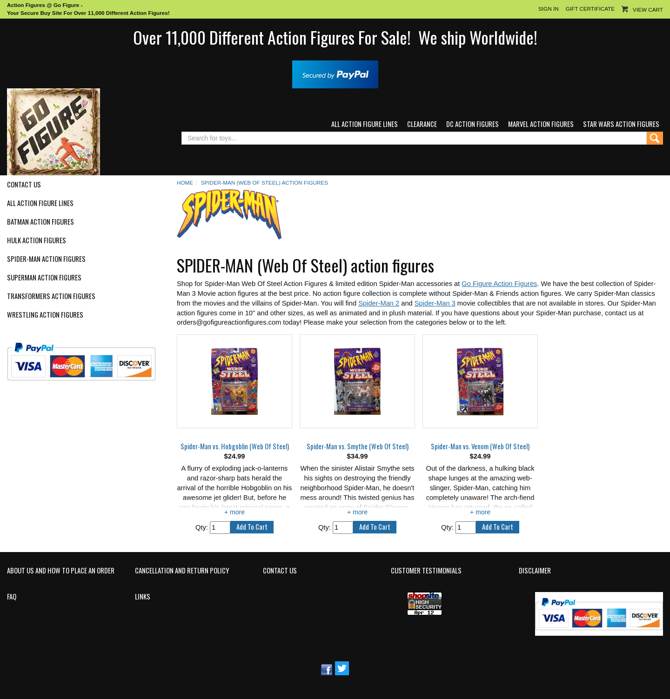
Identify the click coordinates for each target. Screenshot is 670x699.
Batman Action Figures (40, 221)
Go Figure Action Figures (499, 283)
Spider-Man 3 (435, 303)
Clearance (422, 124)
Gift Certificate (590, 9)
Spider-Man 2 (378, 303)
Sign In (548, 9)
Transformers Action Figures (51, 296)
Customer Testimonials (426, 570)
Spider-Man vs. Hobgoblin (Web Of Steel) (235, 446)
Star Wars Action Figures (621, 124)
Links (142, 596)
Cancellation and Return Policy (182, 570)
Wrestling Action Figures (45, 315)
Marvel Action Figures (541, 124)
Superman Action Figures (44, 277)
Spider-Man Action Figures (46, 259)
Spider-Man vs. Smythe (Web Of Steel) (358, 446)
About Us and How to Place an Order (60, 570)
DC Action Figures (472, 124)
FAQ (11, 596)
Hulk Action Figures (36, 240)
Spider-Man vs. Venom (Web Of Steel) (480, 446)
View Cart (648, 10)
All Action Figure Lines (364, 124)
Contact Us (24, 184)
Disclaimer (535, 570)
